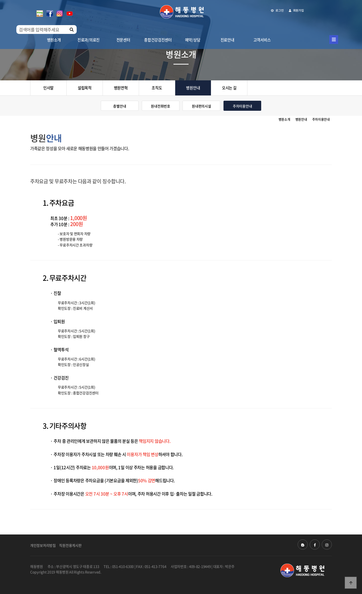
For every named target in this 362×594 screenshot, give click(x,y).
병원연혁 (121, 88)
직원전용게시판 (70, 545)
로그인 (277, 10)
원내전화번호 (160, 106)
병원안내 (193, 88)
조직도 (157, 88)
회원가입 (296, 10)
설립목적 (85, 88)
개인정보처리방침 (43, 545)
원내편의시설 (201, 106)
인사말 (48, 88)
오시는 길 (229, 88)
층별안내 (119, 106)
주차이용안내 (242, 106)
